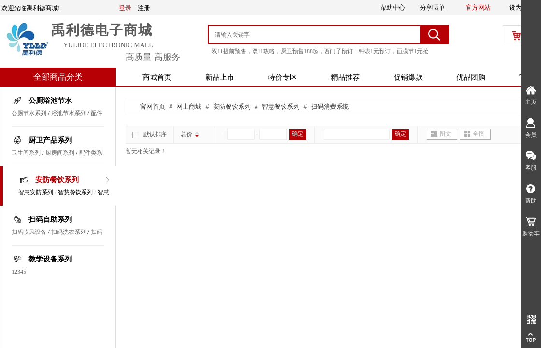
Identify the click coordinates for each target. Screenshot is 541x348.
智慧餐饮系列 (75, 192)
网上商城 (188, 106)
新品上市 (219, 77)
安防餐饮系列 (57, 180)
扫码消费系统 (330, 106)
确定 (297, 133)
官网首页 (152, 106)
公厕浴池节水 (50, 100)
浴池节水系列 (68, 113)
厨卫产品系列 (50, 140)
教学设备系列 (50, 259)
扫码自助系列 (50, 219)
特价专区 (282, 77)
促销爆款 (408, 77)
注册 (144, 8)
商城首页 (156, 77)
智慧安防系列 (35, 192)
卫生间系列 (26, 152)
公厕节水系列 (29, 113)
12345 (19, 271)
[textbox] (315, 35)
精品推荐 (345, 77)
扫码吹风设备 (29, 232)
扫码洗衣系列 (68, 232)
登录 (125, 8)
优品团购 (470, 77)
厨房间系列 (59, 152)
